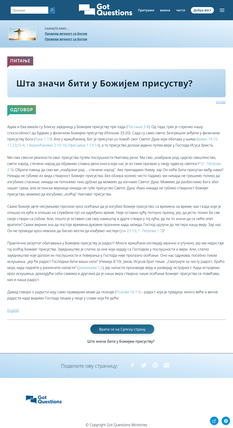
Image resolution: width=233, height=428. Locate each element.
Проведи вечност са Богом (66, 33)
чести (180, 10)
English (13, 310)
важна (165, 10)
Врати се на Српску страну (122, 329)
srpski (221, 101)
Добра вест (202, 10)
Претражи (146, 10)
